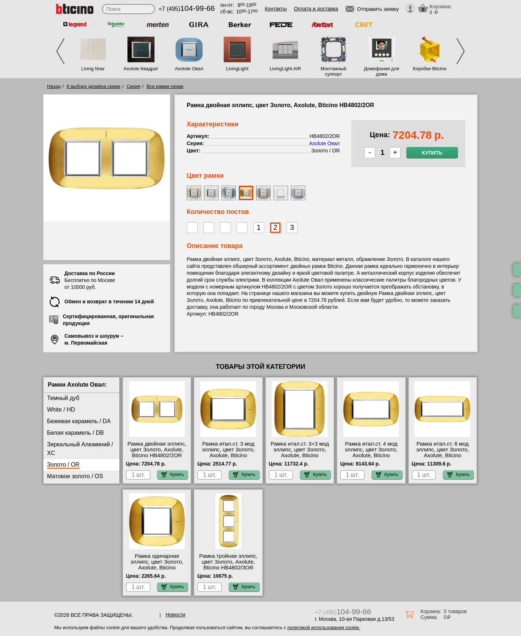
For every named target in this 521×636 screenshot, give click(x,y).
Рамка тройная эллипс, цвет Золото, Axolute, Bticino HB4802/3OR (228, 561)
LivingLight (237, 68)
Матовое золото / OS (75, 476)
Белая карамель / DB (75, 433)
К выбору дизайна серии (93, 86)
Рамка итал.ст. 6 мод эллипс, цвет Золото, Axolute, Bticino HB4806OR (442, 452)
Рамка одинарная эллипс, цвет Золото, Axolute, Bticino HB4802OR (157, 564)
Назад (53, 86)
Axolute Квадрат (140, 68)
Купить (432, 153)
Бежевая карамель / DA (79, 421)
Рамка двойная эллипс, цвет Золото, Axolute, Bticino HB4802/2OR (156, 449)
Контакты (276, 9)
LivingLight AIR (285, 68)
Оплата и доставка (316, 9)
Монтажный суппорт (333, 71)
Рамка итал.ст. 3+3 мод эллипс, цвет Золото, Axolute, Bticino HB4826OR (300, 452)
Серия (133, 86)
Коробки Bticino (429, 68)
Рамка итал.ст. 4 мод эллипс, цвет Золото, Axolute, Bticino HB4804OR (371, 452)
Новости (175, 615)
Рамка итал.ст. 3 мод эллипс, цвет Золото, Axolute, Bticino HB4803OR (228, 452)
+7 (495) (186, 9)
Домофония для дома (381, 71)
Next (460, 51)
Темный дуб (63, 398)
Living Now (93, 68)
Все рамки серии (165, 86)
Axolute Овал (189, 68)
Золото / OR (63, 465)
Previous (60, 51)
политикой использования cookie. (323, 627)
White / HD (61, 410)
